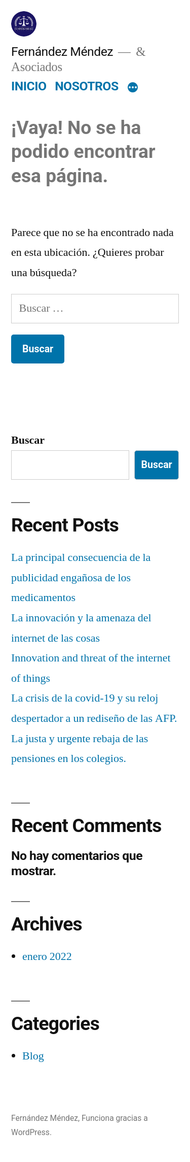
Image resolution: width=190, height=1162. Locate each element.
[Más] (133, 88)
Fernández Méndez (62, 51)
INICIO (28, 86)
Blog (33, 1056)
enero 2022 (47, 956)
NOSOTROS (87, 86)
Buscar (28, 440)
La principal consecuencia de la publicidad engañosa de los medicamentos (80, 577)
